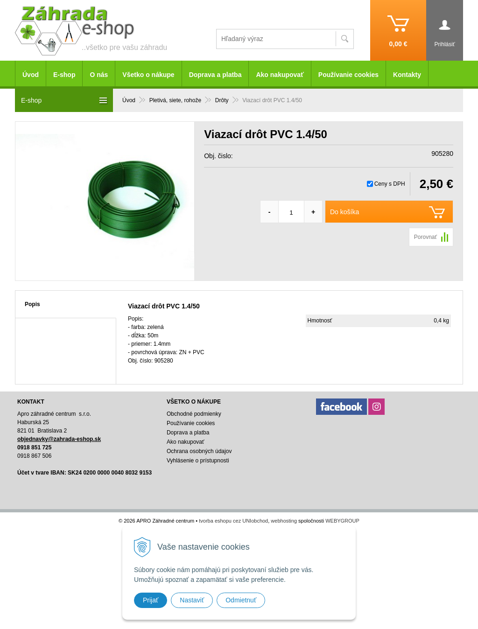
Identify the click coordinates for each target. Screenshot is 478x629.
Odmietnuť (240, 600)
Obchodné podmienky (194, 414)
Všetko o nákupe (148, 74)
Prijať (150, 600)
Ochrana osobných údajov (199, 451)
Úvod (30, 74)
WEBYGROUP (342, 521)
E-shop (64, 74)
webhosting (284, 521)
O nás (99, 74)
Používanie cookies (348, 74)
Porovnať (425, 237)
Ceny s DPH (389, 184)
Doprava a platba (215, 74)
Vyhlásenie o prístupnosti (198, 460)
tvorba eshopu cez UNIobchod (233, 521)
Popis (32, 304)
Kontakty (407, 74)
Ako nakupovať (279, 74)
